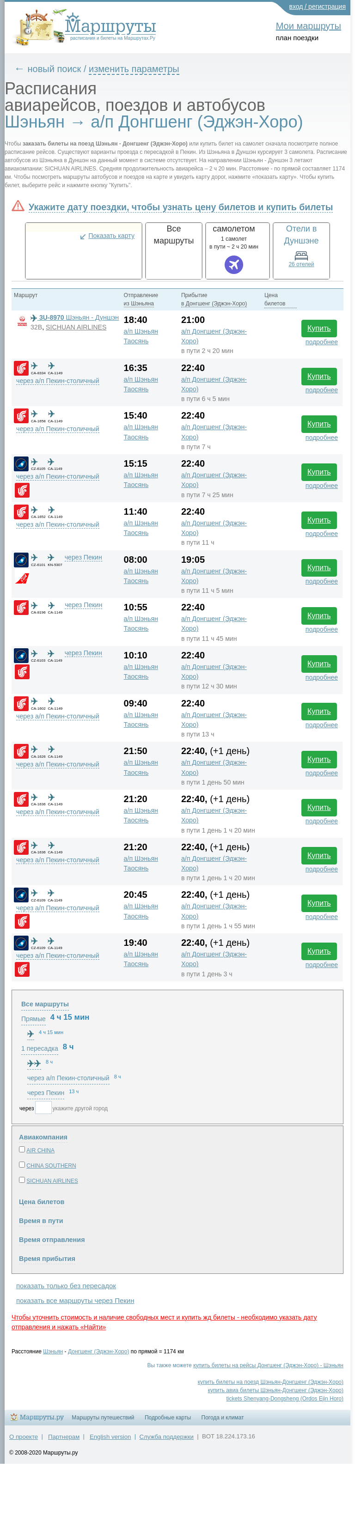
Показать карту (111, 235)
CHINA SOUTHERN (51, 1166)
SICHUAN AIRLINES (76, 327)
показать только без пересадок (66, 1286)
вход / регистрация (317, 6)
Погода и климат (223, 1417)
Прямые (33, 1019)
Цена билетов (41, 1201)
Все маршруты (45, 1004)
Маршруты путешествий (103, 1417)
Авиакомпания (43, 1137)
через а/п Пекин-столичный (57, 380)
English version (110, 1436)
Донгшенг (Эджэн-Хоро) (98, 1351)
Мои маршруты (308, 26)
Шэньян (53, 1351)
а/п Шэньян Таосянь (141, 336)
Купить (319, 328)
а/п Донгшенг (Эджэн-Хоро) (214, 336)
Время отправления (52, 1239)
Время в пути (41, 1220)
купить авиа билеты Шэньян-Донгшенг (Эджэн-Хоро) (275, 1390)
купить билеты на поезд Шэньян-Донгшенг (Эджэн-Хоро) (270, 1382)
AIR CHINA (40, 1150)
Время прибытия (47, 1258)
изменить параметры (134, 69)
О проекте (23, 1436)
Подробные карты (168, 1417)
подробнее (322, 342)
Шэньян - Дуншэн (75, 317)
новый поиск (54, 69)
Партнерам (64, 1436)
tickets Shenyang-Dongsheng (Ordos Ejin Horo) (284, 1398)
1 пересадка (39, 1048)
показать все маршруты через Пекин (75, 1300)
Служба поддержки (167, 1436)
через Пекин (83, 557)
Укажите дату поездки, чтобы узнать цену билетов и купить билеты (181, 207)
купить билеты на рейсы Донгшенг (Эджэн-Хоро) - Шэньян (268, 1365)
